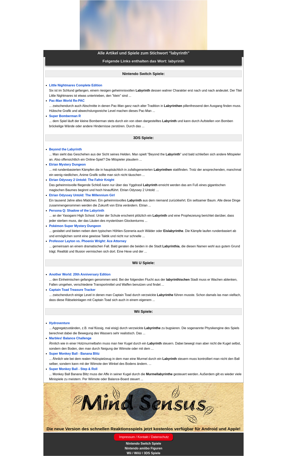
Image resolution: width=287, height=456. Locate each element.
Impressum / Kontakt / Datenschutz (143, 437)
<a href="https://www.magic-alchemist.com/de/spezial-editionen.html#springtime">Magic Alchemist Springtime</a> (143, 25)
